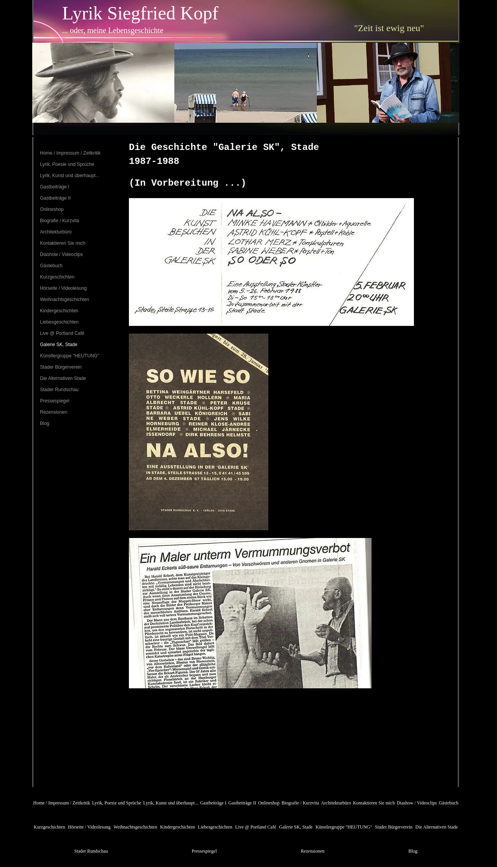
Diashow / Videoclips (61, 254)
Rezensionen (53, 412)
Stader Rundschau (59, 389)
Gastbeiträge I (54, 187)
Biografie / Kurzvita (59, 220)
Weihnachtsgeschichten (64, 299)
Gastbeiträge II (55, 198)
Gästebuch (51, 265)
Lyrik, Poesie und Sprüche (67, 164)
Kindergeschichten (59, 310)
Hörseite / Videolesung (63, 288)
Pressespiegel (54, 401)
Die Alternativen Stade (63, 378)
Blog (44, 423)
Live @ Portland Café (62, 333)
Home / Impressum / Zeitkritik (70, 153)
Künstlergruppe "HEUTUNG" (69, 356)
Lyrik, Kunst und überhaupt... (69, 175)
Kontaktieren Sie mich (62, 243)
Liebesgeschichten (59, 322)
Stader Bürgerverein (61, 367)
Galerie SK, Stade (58, 344)
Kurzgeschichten (57, 277)
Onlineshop (52, 209)
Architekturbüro (55, 232)
